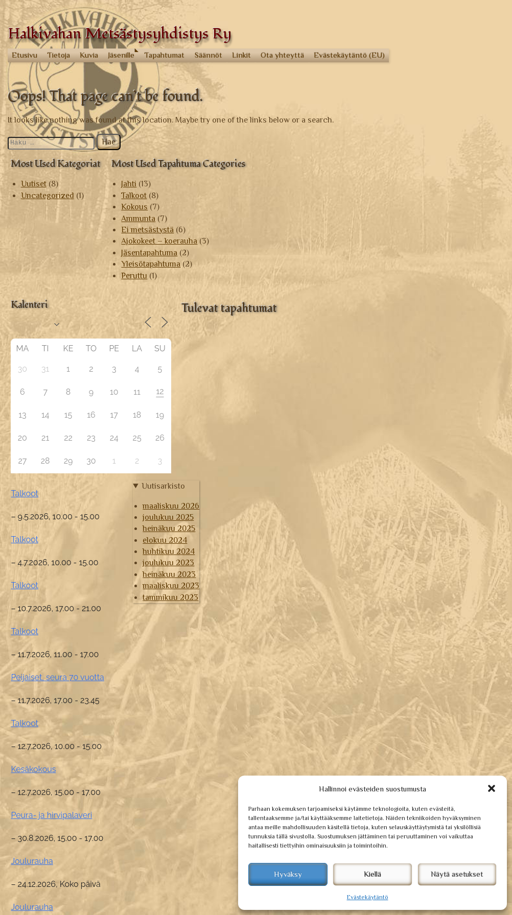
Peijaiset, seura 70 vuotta (429, 474)
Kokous (134, 206)
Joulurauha (404, 658)
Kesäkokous (405, 566)
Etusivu (24, 55)
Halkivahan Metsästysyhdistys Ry (119, 33)
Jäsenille (121, 55)
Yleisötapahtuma (150, 264)
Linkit (241, 55)
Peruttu (134, 275)
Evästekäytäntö (367, 897)
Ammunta (138, 218)
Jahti (128, 183)
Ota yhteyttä (282, 55)
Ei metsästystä (147, 229)
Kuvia (89, 55)
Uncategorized (47, 195)
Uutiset (33, 183)
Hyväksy (288, 874)
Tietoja (58, 55)
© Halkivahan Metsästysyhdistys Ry (72, 901)
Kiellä (372, 874)
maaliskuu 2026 (421, 773)
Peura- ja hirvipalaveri (423, 612)
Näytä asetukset (457, 874)
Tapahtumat (164, 55)
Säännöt (208, 55)
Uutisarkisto (413, 753)
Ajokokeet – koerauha (159, 241)
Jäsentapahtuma (149, 252)
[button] (491, 788)
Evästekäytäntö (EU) (349, 55)
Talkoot (134, 195)
